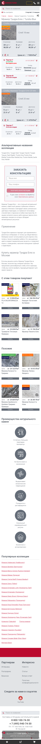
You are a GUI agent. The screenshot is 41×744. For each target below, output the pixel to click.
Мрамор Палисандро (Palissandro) (13, 634)
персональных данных (26, 197)
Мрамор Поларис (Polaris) (10, 626)
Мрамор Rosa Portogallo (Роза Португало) (16, 605)
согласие (22, 195)
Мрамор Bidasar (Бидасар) (11, 575)
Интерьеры (6, 667)
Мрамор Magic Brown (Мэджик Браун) (15, 596)
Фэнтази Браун (7, 643)
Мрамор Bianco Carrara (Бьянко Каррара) (16, 571)
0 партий (28, 12)
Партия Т (9, 125)
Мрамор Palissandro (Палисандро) (13, 600)
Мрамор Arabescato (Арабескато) (13, 562)
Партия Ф (9, 76)
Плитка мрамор (24, 621)
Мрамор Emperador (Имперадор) (13, 592)
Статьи (24, 671)
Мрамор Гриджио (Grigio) (10, 613)
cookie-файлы (22, 734)
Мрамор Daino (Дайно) (9, 584)
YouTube (20, 699)
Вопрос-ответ (27, 676)
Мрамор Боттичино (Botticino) (12, 609)
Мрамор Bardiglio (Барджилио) (12, 567)
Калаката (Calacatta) (9, 621)
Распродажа (6, 671)
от (30, 60)
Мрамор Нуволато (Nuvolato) (11, 630)
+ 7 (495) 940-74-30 (20, 723)
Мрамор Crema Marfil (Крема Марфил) (15, 579)
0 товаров (36, 12)
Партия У (9, 60)
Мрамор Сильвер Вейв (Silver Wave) (14, 638)
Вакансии (5, 676)
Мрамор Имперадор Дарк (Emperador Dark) (17, 617)
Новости (25, 667)
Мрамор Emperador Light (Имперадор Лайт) (17, 588)
